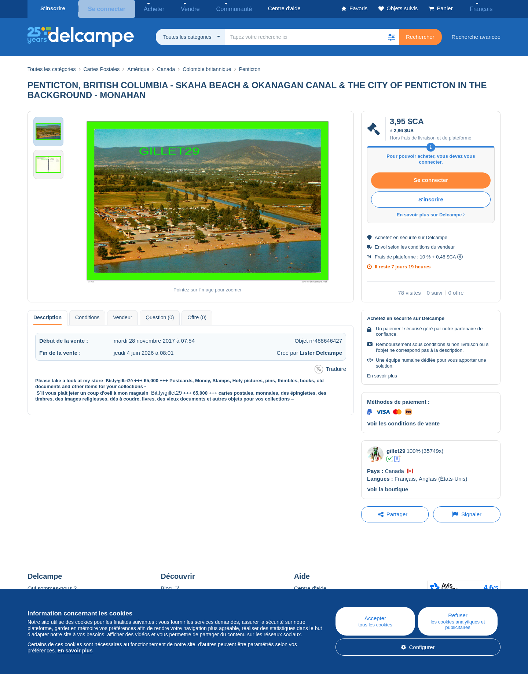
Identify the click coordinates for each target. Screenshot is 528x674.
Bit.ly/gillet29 (119, 379)
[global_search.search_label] (312, 35)
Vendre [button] (180, 8)
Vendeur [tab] (122, 316)
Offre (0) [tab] (196, 316)
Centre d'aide (310, 587)
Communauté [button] (218, 8)
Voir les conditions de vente (403, 422)
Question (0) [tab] (160, 316)
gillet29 (396, 449)
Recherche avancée (476, 35)
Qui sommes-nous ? (52, 587)
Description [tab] (47, 316)
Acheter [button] (149, 8)
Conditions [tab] (87, 316)
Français (484, 8)
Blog (170, 587)
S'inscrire (52, 8)
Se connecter (105, 8)
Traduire (330, 368)
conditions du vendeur (431, 245)
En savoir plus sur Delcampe (431, 213)
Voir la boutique (387, 488)
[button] (391, 35)
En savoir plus (382, 374)
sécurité (408, 236)
